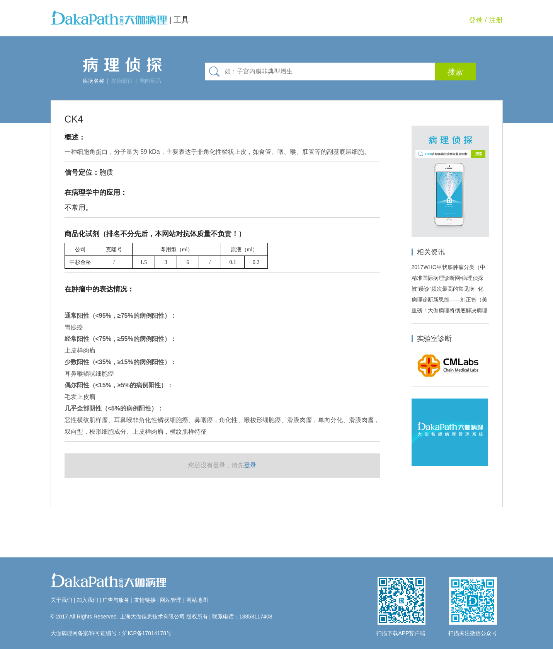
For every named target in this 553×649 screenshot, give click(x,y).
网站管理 (171, 600)
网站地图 (197, 600)
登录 (476, 20)
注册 (496, 20)
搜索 (455, 72)
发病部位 (122, 81)
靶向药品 (150, 81)
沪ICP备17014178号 (147, 633)
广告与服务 (115, 600)
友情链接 (145, 600)
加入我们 (87, 600)
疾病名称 (93, 81)
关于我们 (61, 600)
